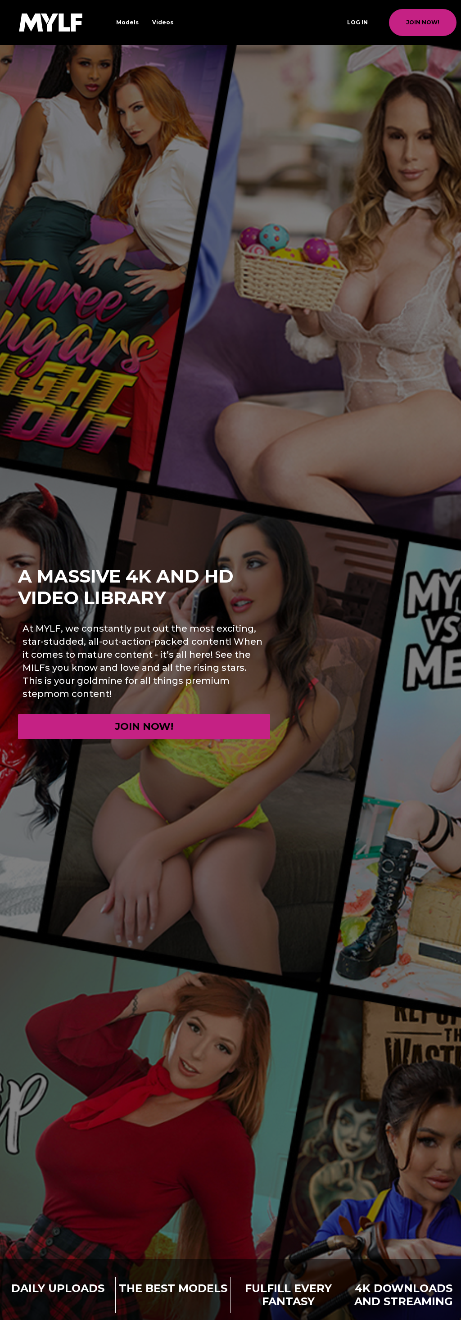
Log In (357, 22)
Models (127, 22)
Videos (162, 22)
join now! (422, 22)
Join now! (144, 726)
